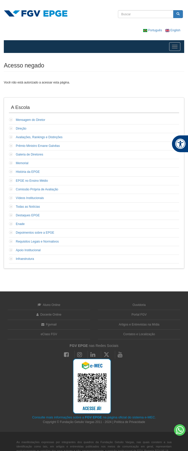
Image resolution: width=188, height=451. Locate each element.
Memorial (22, 163)
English (172, 30)
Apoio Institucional (28, 250)
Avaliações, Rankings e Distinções (39, 137)
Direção (21, 128)
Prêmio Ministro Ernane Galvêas (38, 146)
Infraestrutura (25, 259)
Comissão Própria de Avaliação (37, 189)
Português (153, 30)
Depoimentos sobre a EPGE (35, 232)
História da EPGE (28, 172)
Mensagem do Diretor (30, 120)
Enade (20, 224)
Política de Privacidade (129, 422)
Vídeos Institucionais (30, 198)
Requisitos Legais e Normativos (37, 241)
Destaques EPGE (28, 215)
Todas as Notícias (28, 206)
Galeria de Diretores (29, 154)
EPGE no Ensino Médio (32, 180)
